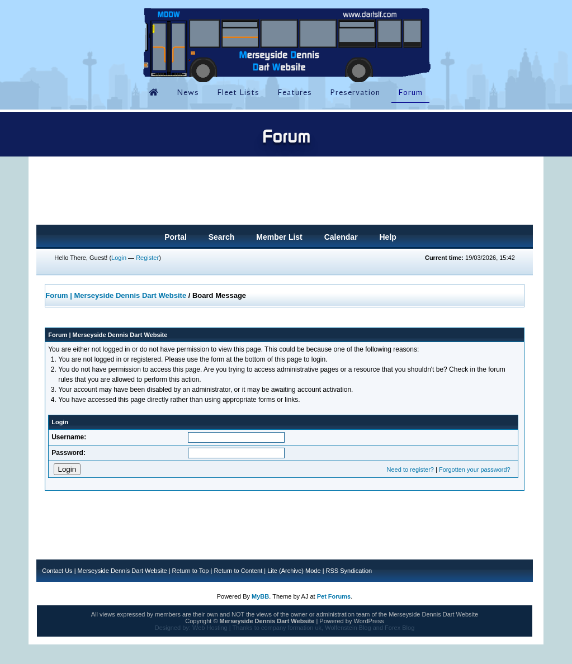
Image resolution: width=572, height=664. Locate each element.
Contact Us (57, 570)
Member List (279, 237)
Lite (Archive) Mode (293, 570)
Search (222, 237)
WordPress (368, 621)
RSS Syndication (349, 570)
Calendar (341, 237)
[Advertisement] (284, 194)
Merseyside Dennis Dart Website (122, 570)
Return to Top (190, 570)
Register (147, 257)
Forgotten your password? (474, 469)
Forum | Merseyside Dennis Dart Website (115, 295)
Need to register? (410, 469)
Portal (175, 237)
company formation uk (291, 627)
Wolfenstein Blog (348, 627)
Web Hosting (210, 627)
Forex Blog (399, 627)
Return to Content (238, 570)
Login (118, 257)
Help (387, 237)
